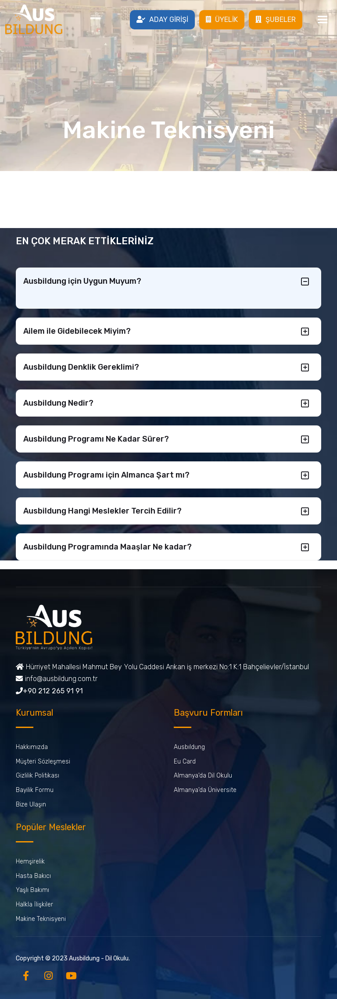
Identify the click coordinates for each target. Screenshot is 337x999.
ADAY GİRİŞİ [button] (162, 19)
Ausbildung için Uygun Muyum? (82, 281)
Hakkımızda (32, 747)
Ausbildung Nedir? (58, 403)
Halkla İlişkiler (34, 904)
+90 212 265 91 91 (49, 691)
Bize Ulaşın (31, 804)
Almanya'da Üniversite (205, 790)
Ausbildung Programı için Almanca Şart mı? (106, 475)
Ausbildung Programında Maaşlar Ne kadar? (107, 547)
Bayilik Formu (35, 790)
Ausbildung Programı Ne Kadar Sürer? (96, 439)
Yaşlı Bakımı (32, 890)
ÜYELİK (222, 19)
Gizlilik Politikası (37, 775)
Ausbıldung (189, 747)
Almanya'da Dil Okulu (203, 775)
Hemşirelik (30, 861)
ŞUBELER (275, 19)
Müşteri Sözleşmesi (43, 761)
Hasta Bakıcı (33, 876)
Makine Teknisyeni (41, 919)
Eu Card (185, 761)
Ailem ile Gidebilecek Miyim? (77, 331)
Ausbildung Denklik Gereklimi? (81, 367)
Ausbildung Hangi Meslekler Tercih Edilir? (102, 511)
